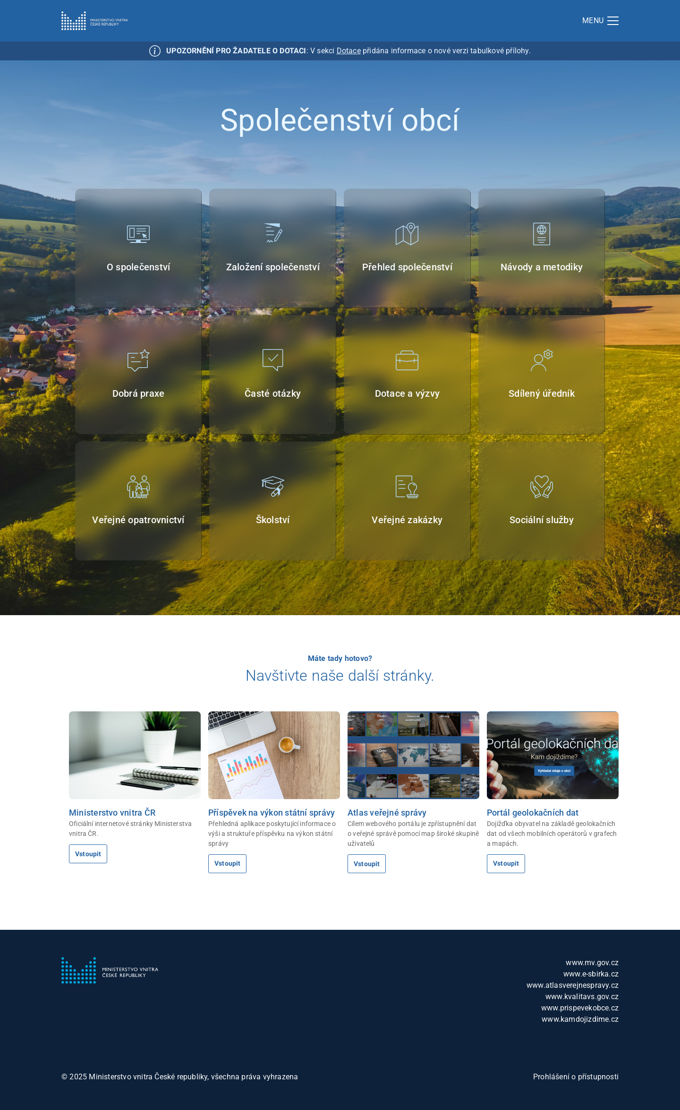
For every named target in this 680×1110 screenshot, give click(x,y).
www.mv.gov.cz (592, 962)
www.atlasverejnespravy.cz (573, 985)
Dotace (349, 50)
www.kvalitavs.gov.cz (582, 996)
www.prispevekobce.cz (580, 1007)
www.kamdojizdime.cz (580, 1019)
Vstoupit (88, 854)
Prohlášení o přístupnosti (576, 1076)
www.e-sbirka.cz (591, 973)
